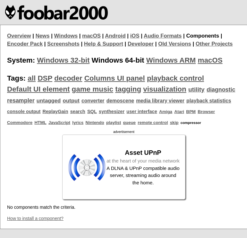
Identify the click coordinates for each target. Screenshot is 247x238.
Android (115, 36)
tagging (128, 89)
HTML (40, 122)
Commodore (19, 122)
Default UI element (38, 89)
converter (92, 100)
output (71, 101)
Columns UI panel (114, 78)
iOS (135, 36)
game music (92, 89)
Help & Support (103, 44)
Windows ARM (171, 60)
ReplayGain (55, 111)
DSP (45, 78)
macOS (91, 36)
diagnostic (221, 89)
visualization (164, 89)
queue (129, 122)
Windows (66, 36)
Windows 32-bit (63, 60)
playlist (113, 122)
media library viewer (160, 100)
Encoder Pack (25, 44)
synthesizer (111, 111)
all (32, 78)
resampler (21, 100)
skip (174, 122)
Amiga (165, 111)
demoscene (120, 100)
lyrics (77, 122)
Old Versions (174, 44)
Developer (141, 44)
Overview (19, 36)
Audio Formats (163, 36)
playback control (175, 78)
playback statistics (208, 100)
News (43, 36)
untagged (49, 101)
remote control (153, 122)
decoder (68, 78)
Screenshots (63, 44)
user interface (141, 111)
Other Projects (214, 44)
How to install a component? (35, 218)
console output (23, 111)
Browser (206, 111)
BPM (191, 111)
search (77, 111)
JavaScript (59, 122)
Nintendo (95, 122)
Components (202, 36)
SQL (92, 111)
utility (196, 89)
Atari (179, 111)
